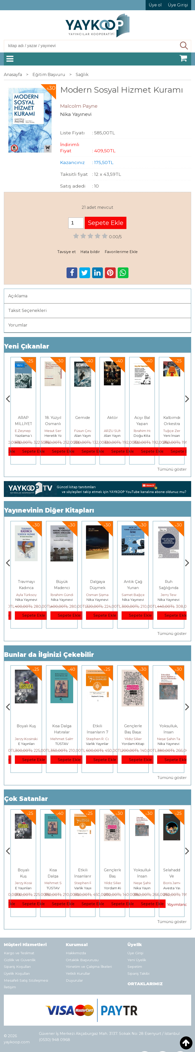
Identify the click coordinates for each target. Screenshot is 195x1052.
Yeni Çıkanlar (26, 346)
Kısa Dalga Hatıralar (69, 876)
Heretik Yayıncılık (88, 435)
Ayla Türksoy (46, 595)
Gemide (112, 417)
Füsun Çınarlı (114, 431)
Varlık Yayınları (117, 744)
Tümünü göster (172, 469)
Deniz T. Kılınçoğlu (16, 883)
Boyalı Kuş (45, 726)
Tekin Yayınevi (26, 435)
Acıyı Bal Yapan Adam (172, 423)
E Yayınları (46, 744)
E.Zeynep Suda (57, 431)
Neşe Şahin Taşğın (165, 883)
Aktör (142, 417)
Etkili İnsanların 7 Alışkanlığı (117, 732)
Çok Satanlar (26, 798)
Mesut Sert (83, 431)
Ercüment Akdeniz (30, 431)
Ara (184, 45)
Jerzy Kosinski (45, 739)
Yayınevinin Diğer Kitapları (49, 510)
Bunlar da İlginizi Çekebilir (49, 654)
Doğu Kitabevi (175, 435)
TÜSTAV (81, 744)
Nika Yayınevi (46, 600)
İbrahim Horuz (175, 431)
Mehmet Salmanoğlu (87, 739)
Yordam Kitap (152, 744)
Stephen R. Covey (120, 739)
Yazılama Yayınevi (59, 435)
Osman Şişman (117, 595)
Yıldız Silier (152, 739)
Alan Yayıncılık (115, 435)
